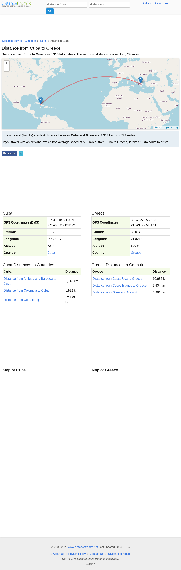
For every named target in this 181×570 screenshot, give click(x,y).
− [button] (6, 68)
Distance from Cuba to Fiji (21, 300)
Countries (161, 3)
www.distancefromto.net (83, 546)
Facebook (9, 153)
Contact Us (96, 553)
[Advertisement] (90, 26)
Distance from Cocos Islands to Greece (119, 285)
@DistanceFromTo (119, 553)
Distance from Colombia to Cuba (26, 290)
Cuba (51, 252)
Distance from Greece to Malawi (114, 292)
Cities (147, 3)
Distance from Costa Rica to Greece (117, 278)
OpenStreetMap (171, 128)
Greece (136, 252)
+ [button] (6, 63)
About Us (58, 553)
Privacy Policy (77, 553)
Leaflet (158, 128)
